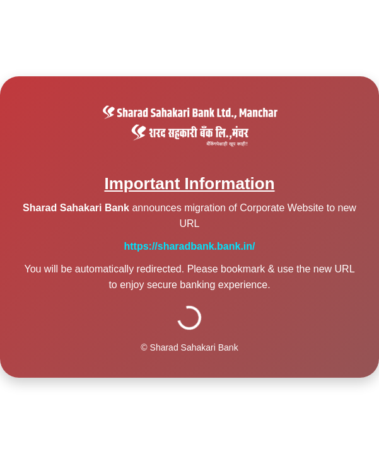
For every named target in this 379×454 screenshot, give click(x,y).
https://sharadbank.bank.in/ (189, 246)
